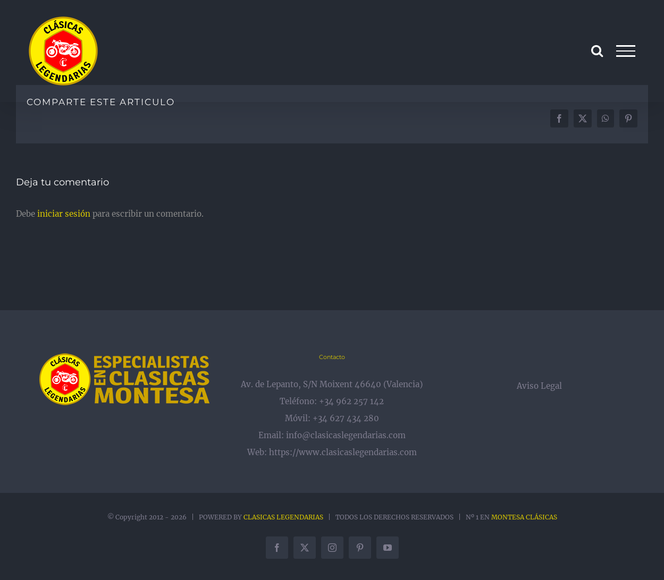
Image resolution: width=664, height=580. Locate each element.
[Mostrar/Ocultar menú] (626, 51)
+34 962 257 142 (351, 401)
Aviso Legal (539, 386)
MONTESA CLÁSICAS (524, 517)
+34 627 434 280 (346, 418)
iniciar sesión (65, 214)
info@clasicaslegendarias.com (346, 435)
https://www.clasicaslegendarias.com (343, 452)
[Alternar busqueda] (597, 50)
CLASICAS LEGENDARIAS (283, 517)
